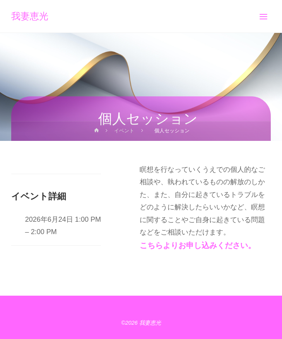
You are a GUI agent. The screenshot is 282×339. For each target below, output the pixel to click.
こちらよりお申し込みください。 (198, 245)
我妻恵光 (29, 16)
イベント (124, 131)
